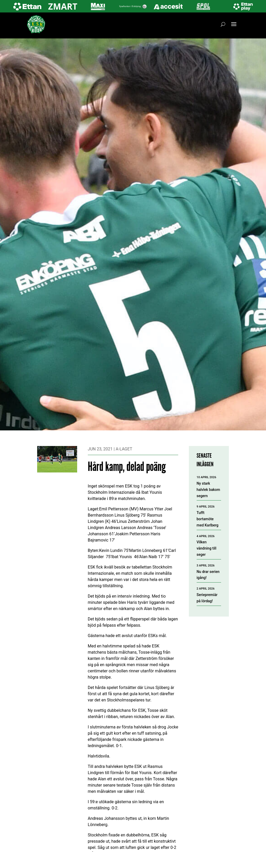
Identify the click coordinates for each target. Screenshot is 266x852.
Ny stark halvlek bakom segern (208, 489)
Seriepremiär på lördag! (207, 598)
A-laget (124, 449)
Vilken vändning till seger (206, 548)
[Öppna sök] (223, 24)
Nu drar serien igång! (208, 575)
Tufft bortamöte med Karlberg (207, 519)
